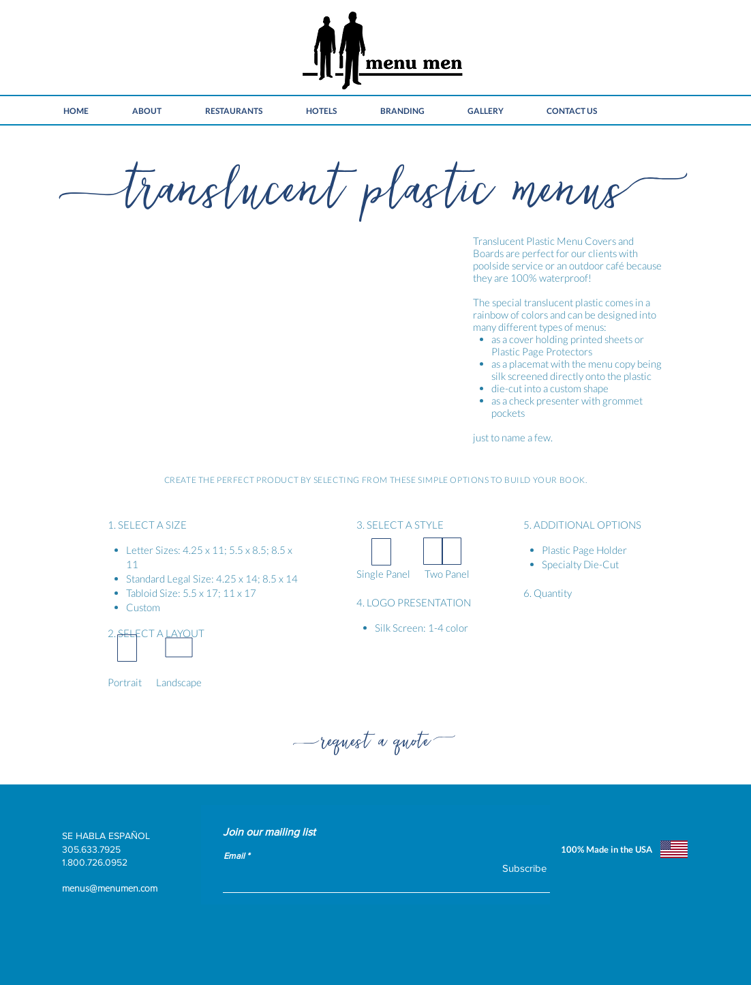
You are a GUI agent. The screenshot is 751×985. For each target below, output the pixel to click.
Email (234, 855)
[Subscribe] (515, 868)
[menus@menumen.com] (198, 888)
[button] (256, 344)
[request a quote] (375, 737)
